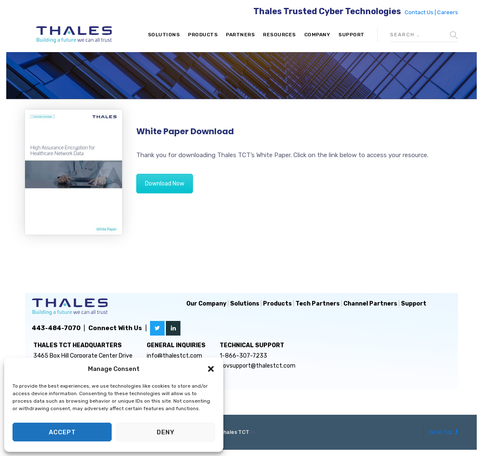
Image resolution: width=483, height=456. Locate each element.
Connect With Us (115, 328)
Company (317, 35)
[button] (211, 369)
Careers (447, 12)
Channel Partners (370, 303)
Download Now (164, 183)
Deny (166, 432)
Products (203, 35)
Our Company (206, 303)
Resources (279, 35)
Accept (62, 432)
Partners (240, 35)
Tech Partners (317, 303)
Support (351, 35)
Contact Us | (421, 12)
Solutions (164, 35)
